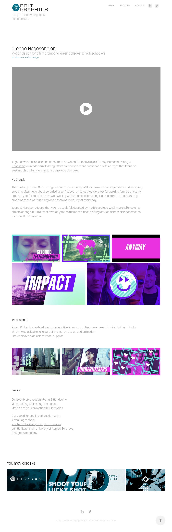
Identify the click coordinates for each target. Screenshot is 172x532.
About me (125, 5)
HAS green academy (24, 433)
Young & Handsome (24, 208)
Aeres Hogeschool (23, 420)
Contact (139, 5)
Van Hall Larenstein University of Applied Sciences (42, 428)
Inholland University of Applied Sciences (36, 424)
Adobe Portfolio (109, 520)
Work (111, 5)
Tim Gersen (36, 162)
